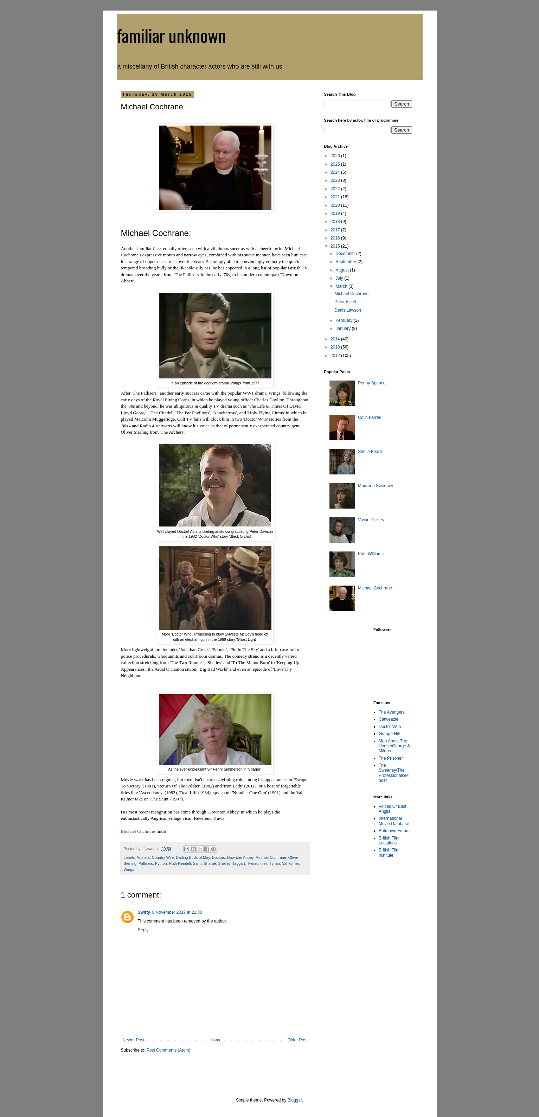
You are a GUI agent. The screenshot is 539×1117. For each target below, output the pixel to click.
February (344, 320)
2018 (336, 221)
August (342, 270)
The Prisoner (391, 758)
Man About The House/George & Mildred (394, 746)
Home (216, 1040)
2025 (336, 164)
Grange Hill (389, 733)
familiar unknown (171, 35)
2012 (336, 355)
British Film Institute (389, 852)
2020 (336, 205)
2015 (336, 246)
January (343, 328)
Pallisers (146, 863)
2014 (336, 339)
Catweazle (388, 719)
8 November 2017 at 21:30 (177, 912)
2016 (336, 238)
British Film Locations (389, 840)
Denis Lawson (347, 310)
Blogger (295, 1100)
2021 (336, 196)
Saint (197, 863)
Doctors (218, 857)
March (341, 286)
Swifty (144, 912)
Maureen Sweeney (375, 485)
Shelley (224, 863)
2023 (336, 180)
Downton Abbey (240, 857)
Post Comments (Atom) (169, 1050)
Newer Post (134, 1040)
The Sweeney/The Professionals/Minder (394, 773)
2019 (336, 213)
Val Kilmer (290, 863)
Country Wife (163, 857)
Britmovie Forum (394, 830)
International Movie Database (394, 821)
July (339, 278)
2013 (336, 347)
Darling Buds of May (193, 857)
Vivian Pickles (371, 519)
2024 (336, 172)
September (346, 261)
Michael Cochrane (138, 831)
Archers (143, 857)
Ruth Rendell (180, 863)
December (345, 253)
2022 (336, 188)
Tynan (275, 863)
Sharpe (210, 863)
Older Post (298, 1040)
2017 (336, 230)
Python (161, 863)
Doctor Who (390, 726)
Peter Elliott (345, 301)
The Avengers (392, 712)
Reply (143, 929)
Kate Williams (371, 553)
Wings (129, 869)
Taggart (238, 863)
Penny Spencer (372, 383)
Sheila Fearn (370, 451)
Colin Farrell (369, 417)
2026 (336, 155)
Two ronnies (257, 863)
